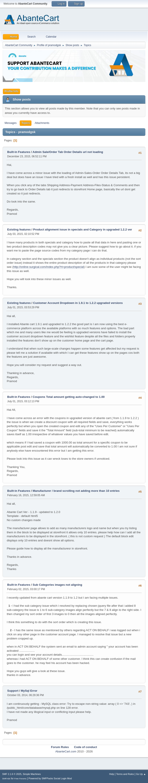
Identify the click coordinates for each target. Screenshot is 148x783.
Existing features (19, 229)
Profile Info (11, 91)
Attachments (42, 123)
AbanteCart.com (65, 751)
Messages (11, 123)
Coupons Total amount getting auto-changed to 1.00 (68, 396)
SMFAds (6, 778)
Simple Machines (32, 774)
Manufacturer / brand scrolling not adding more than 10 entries (76, 490)
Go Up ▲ (141, 774)
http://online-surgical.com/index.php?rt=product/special (48, 267)
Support (12, 690)
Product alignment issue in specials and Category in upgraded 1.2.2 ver (82, 229)
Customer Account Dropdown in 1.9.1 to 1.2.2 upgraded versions (78, 303)
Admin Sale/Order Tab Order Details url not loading (68, 152)
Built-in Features (18, 152)
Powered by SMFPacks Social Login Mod (50, 778)
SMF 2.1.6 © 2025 (11, 774)
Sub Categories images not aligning (57, 584)
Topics (25, 123)
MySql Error (29, 690)
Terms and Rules (125, 774)
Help (111, 774)
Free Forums (20, 778)
